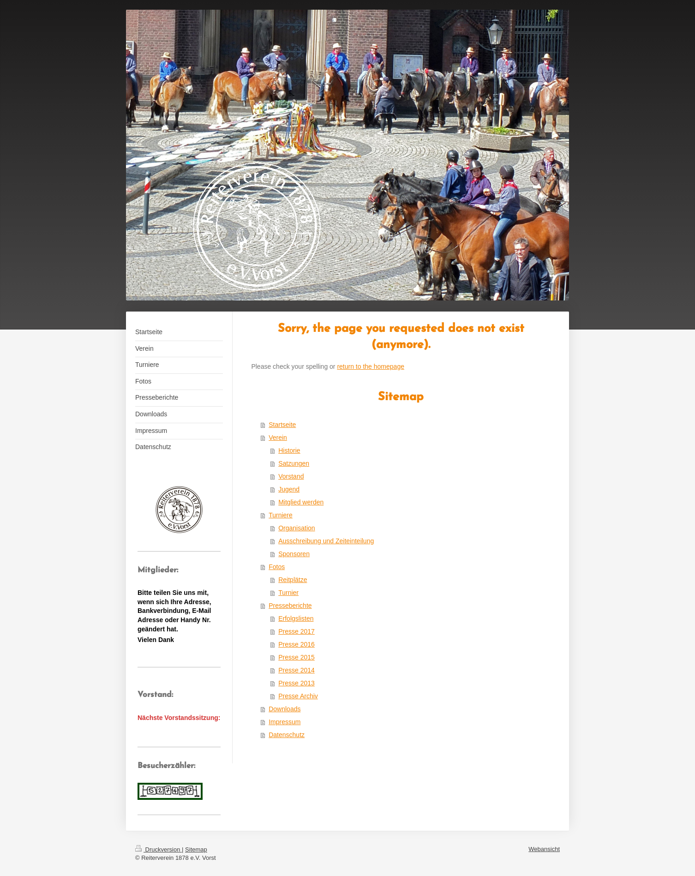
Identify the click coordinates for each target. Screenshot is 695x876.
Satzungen (293, 463)
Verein (278, 437)
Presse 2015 (296, 657)
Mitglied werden (301, 502)
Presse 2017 (296, 631)
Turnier (288, 592)
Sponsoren (294, 554)
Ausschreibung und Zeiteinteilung (326, 541)
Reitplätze (292, 579)
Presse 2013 (296, 683)
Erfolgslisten (295, 618)
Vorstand (291, 476)
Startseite (282, 424)
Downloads (284, 709)
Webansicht (544, 849)
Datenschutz (287, 734)
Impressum (284, 722)
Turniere (281, 515)
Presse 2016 (296, 644)
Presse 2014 (296, 670)
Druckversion (158, 849)
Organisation (296, 528)
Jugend (289, 489)
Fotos (277, 566)
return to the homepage (370, 366)
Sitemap (196, 849)
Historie (289, 450)
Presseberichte (290, 605)
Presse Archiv (298, 696)
